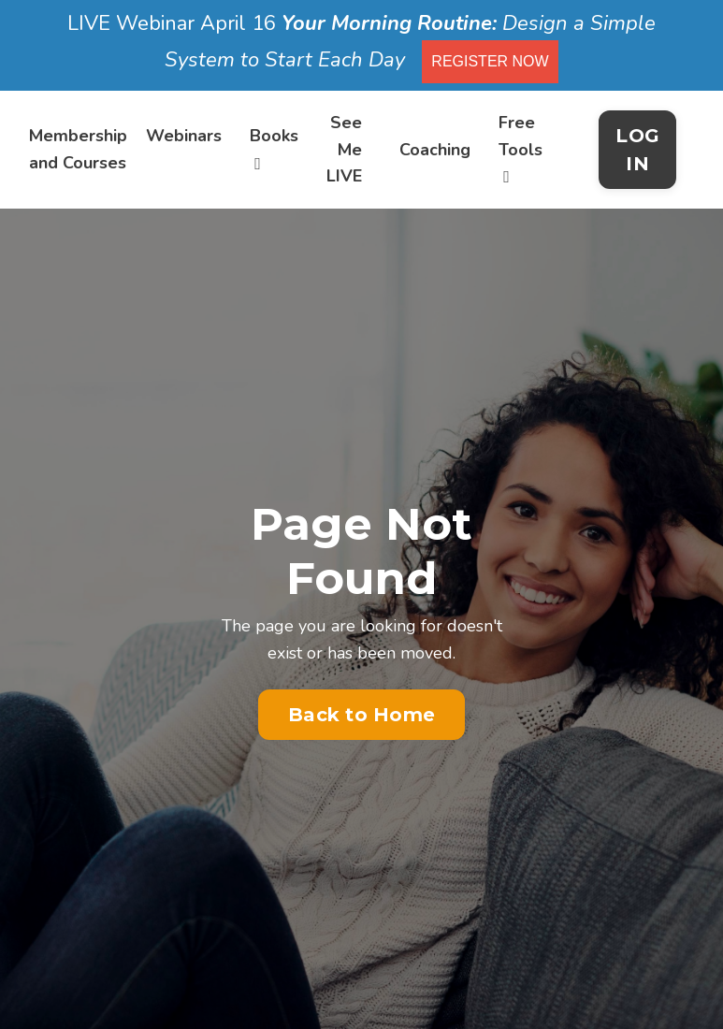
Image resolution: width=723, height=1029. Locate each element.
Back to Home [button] (361, 714)
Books (274, 148)
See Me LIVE (344, 149)
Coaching (434, 149)
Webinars (184, 135)
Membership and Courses (78, 149)
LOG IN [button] (637, 149)
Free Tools (520, 148)
